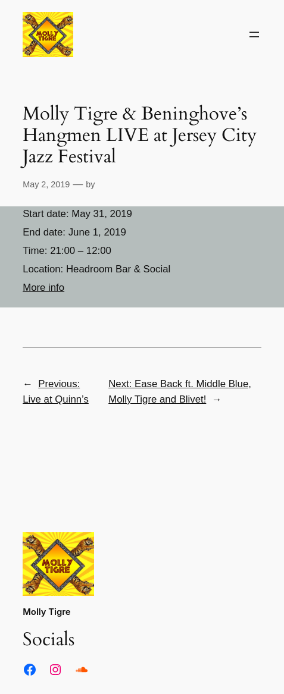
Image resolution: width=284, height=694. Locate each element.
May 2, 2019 (46, 184)
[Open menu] (254, 34)
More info (43, 287)
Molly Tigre (46, 612)
